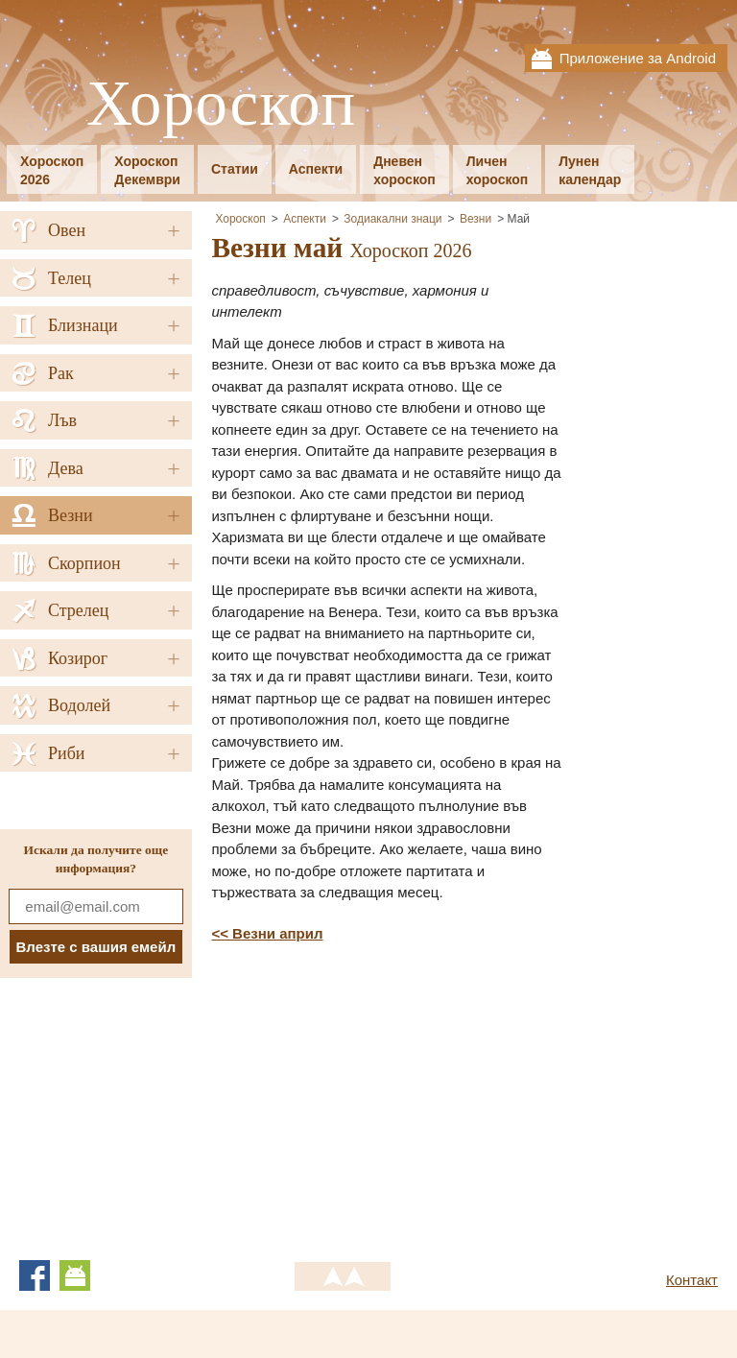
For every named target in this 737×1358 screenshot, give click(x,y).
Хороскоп (221, 104)
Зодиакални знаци (392, 219)
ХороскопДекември (147, 170)
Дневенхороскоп (404, 170)
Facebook (34, 1275)
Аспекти (316, 169)
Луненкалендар (590, 170)
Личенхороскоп (497, 170)
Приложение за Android (637, 58)
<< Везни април (266, 933)
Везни (475, 219)
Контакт (692, 1280)
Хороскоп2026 (51, 170)
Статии (234, 169)
